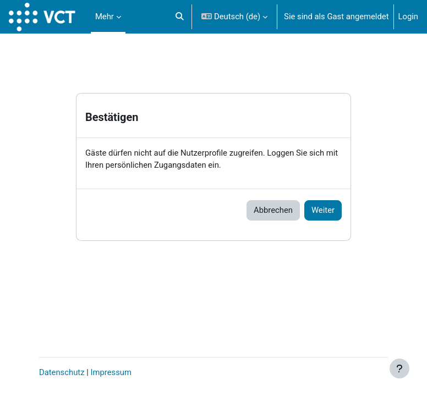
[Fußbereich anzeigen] (399, 368)
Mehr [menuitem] (104, 16)
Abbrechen (273, 210)
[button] (179, 17)
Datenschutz (62, 372)
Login (408, 16)
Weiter (323, 210)
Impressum (110, 372)
